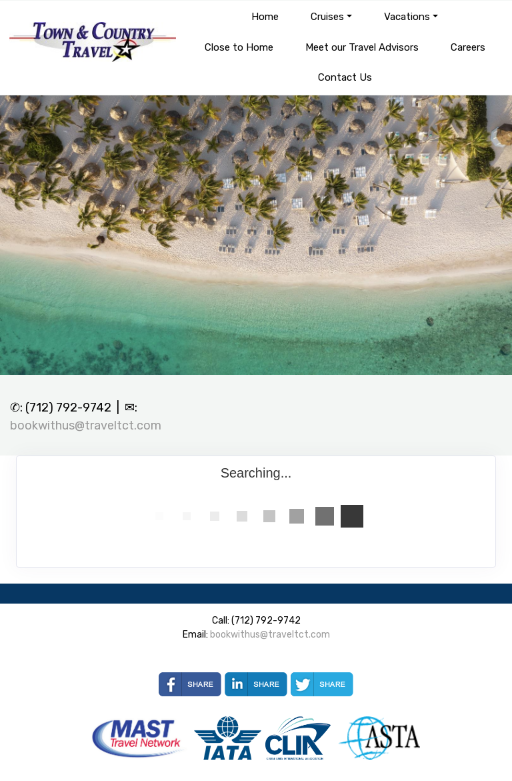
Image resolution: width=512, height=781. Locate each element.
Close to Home (239, 47)
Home (265, 17)
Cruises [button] (327, 17)
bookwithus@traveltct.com (85, 425)
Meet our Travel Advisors (362, 47)
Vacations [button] (407, 17)
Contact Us (345, 77)
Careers (468, 47)
